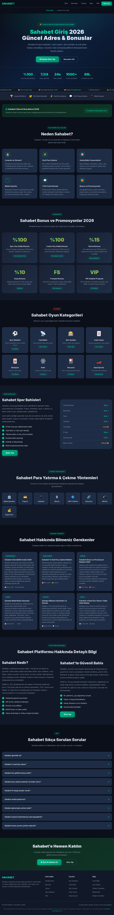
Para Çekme (96, 885)
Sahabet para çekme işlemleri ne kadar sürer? (57, 782)
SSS (98, 3)
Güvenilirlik (96, 881)
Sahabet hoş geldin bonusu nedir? (57, 773)
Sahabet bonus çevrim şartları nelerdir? (57, 825)
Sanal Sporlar (73, 896)
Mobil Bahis (96, 892)
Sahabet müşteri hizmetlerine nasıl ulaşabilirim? (57, 817)
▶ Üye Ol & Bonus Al (49, 862)
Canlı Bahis (72, 885)
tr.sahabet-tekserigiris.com (96, 111)
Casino (83, 3)
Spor (91, 3)
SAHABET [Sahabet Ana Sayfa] (8, 3)
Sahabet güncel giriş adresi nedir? (57, 808)
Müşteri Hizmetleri (98, 896)
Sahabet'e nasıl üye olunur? (57, 764)
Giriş (66, 3)
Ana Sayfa (49, 10)
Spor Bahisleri (49, 892)
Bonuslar (74, 3)
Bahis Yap (10, 453)
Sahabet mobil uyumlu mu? (57, 799)
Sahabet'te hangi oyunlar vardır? (57, 790)
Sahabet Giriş (49, 881)
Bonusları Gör (69, 59)
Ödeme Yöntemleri (98, 888)
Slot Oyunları (73, 888)
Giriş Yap (106, 3)
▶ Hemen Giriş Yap (47, 59)
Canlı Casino (73, 892)
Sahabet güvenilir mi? (57, 755)
